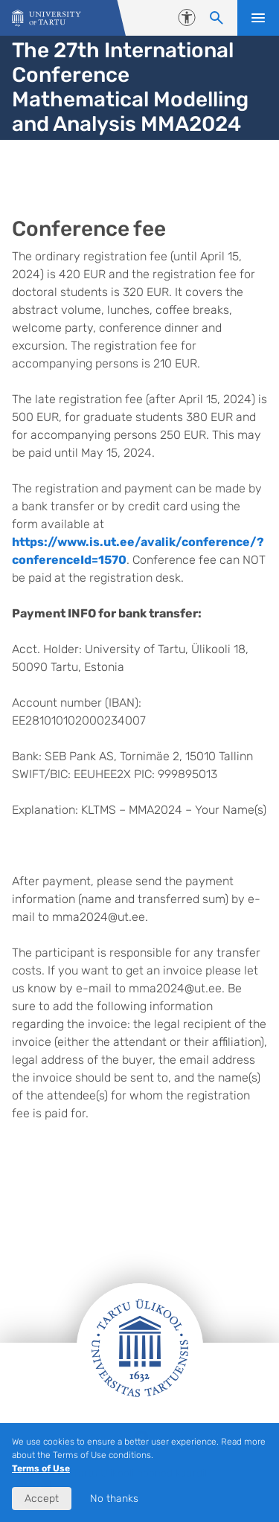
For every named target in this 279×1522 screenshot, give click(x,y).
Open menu (258, 18)
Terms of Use (41, 1468)
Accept (42, 1498)
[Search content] (216, 18)
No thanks (114, 1498)
